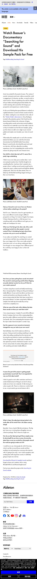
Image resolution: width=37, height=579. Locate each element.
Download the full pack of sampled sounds (14, 460)
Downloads (19, 22)
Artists (9, 22)
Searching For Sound (19, 479)
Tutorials (26, 22)
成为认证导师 (7, 540)
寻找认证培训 (7, 538)
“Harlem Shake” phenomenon (13, 117)
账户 (10, 4)
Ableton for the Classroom (10, 526)
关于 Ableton (7, 509)
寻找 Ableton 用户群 (9, 536)
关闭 (9, 576)
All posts (4, 22)
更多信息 (27, 576)
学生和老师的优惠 (8, 524)
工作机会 (6, 512)
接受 (18, 572)
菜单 (11, 17)
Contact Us (5, 554)
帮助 (14, 4)
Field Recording (9, 479)
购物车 (6, 4)
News (13, 22)
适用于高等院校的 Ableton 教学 (12, 528)
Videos (31, 22)
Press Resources (7, 556)
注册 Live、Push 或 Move (10, 507)
